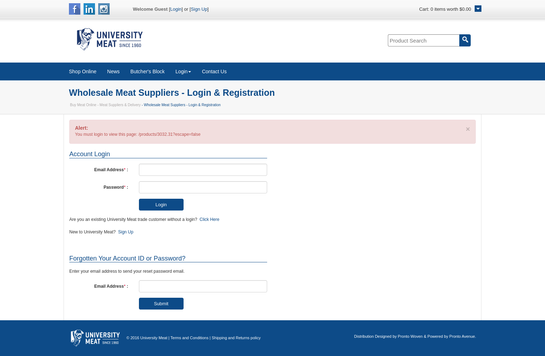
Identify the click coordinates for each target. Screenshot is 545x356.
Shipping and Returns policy (236, 338)
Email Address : (111, 169)
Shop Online (82, 71)
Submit (161, 303)
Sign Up (199, 9)
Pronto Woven (410, 336)
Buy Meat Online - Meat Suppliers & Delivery (105, 105)
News (113, 71)
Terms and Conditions (189, 338)
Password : (116, 187)
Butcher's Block (147, 71)
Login (176, 9)
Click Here (209, 219)
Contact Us (214, 71)
